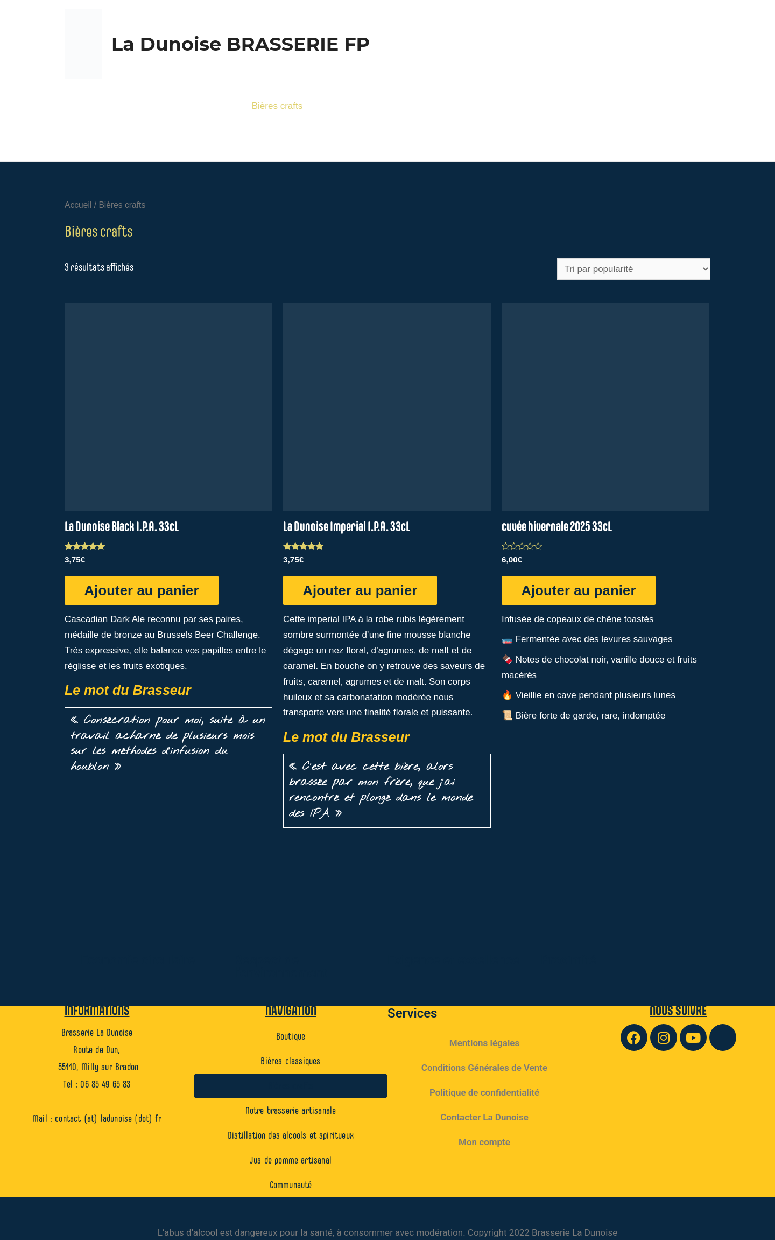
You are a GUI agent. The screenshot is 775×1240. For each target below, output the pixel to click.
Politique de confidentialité (484, 1091)
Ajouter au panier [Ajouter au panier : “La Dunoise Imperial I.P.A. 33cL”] (362, 589)
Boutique (126, 106)
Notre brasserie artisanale (373, 106)
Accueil (78, 205)
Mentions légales (484, 1042)
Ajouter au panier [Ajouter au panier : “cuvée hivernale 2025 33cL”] (580, 589)
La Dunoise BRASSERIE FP (240, 43)
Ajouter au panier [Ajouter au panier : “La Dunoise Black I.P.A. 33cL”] (143, 589)
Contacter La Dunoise (484, 1116)
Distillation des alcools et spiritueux (515, 106)
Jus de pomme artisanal (652, 106)
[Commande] (633, 269)
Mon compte (484, 1141)
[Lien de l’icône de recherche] (699, 143)
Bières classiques (197, 106)
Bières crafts (277, 106)
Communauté (651, 142)
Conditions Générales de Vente (484, 1067)
